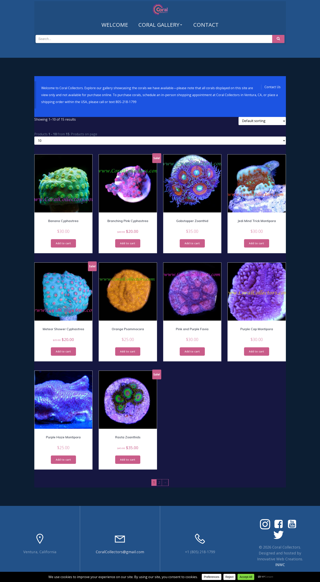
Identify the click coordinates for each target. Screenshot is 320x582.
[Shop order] (262, 121)
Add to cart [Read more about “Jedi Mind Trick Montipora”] (256, 243)
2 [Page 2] (159, 483)
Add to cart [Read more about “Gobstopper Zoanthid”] (192, 243)
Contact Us (272, 86)
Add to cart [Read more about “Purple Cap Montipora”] (256, 352)
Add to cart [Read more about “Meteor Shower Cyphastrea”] (63, 352)
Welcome (114, 22)
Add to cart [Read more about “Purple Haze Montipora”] (63, 460)
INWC (280, 566)
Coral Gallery (160, 22)
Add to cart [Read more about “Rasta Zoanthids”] (127, 460)
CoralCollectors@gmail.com (120, 553)
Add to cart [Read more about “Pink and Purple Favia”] (192, 352)
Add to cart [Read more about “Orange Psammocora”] (127, 352)
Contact (206, 22)
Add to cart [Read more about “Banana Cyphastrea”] (63, 243)
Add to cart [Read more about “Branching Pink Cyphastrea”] (127, 243)
